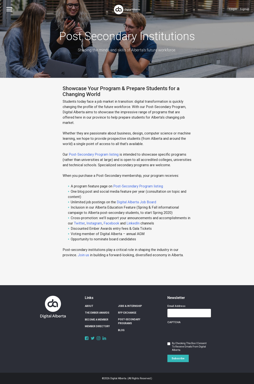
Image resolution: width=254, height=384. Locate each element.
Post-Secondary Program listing (94, 154)
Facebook (111, 223)
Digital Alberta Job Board (136, 202)
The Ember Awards (97, 312)
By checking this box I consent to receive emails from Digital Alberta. (189, 346)
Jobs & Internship (130, 306)
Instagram (94, 223)
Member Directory (97, 326)
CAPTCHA (174, 322)
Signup (244, 9)
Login (233, 9)
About (89, 306)
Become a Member (96, 319)
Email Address (176, 306)
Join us (83, 255)
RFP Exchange (127, 312)
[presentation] (194, 332)
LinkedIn (133, 223)
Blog (121, 330)
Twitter (79, 223)
